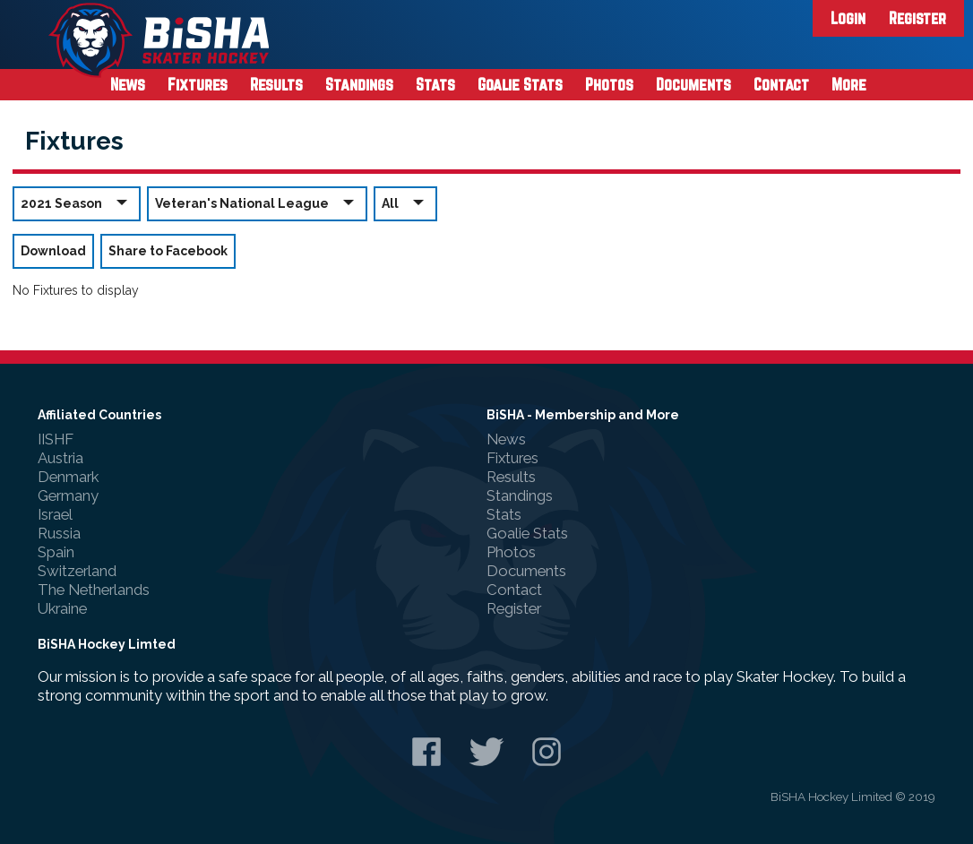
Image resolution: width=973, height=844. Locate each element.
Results (276, 84)
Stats (435, 84)
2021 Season (77, 203)
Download (53, 251)
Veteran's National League (257, 203)
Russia (59, 533)
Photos (609, 84)
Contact (781, 84)
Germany (68, 495)
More (848, 84)
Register (917, 18)
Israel (55, 514)
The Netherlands (94, 590)
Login (848, 18)
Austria (60, 458)
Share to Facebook (168, 251)
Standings (359, 84)
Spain (56, 552)
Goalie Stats (520, 84)
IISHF (55, 439)
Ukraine (62, 608)
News (127, 84)
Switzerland (77, 571)
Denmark (68, 477)
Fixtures (198, 84)
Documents (693, 84)
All (405, 203)
